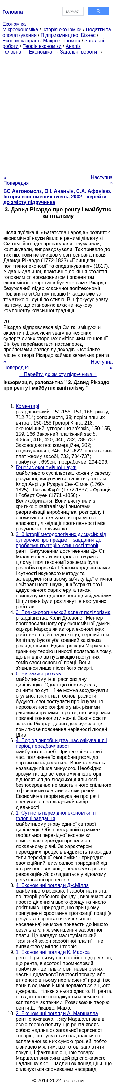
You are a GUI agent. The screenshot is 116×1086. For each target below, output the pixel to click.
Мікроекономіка (20, 29)
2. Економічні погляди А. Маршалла (57, 1013)
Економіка (14, 24)
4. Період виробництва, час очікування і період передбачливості (61, 743)
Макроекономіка (61, 40)
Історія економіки (62, 29)
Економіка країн (20, 40)
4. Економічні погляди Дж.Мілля (52, 885)
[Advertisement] (58, 113)
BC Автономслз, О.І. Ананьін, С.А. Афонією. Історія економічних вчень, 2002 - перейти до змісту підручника (57, 196)
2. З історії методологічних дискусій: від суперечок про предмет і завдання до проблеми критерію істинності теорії (61, 540)
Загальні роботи (78, 51)
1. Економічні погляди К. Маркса (53, 952)
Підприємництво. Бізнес (68, 35)
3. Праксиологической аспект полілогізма (63, 612)
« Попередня (16, 180)
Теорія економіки (42, 46)
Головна (11, 51)
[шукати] (72, 11)
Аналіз (73, 46)
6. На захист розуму (38, 673)
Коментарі (27, 406)
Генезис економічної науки (46, 467)
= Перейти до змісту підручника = (58, 374)
